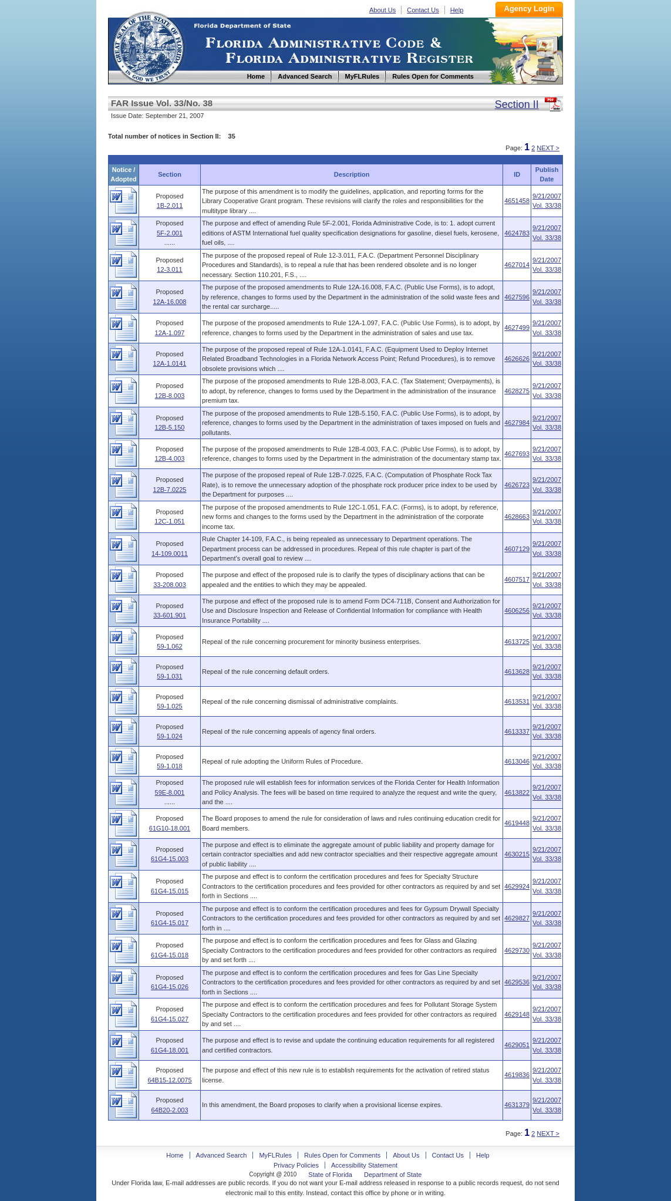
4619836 (517, 1074)
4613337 (517, 731)
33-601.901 (169, 615)
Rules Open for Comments (342, 1155)
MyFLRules (275, 1155)
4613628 (517, 671)
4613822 (517, 792)
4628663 (517, 516)
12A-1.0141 (170, 363)
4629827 (517, 918)
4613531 (517, 701)
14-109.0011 (169, 553)
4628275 (517, 390)
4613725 (517, 641)
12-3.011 (169, 269)
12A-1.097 (170, 332)
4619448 (517, 822)
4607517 (517, 579)
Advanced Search (221, 1155)
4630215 (517, 854)
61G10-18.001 (169, 828)
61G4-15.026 (169, 986)
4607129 (517, 548)
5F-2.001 (170, 233)
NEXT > (548, 147)
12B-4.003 (170, 458)
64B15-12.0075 (169, 1080)
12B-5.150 (170, 427)
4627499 (517, 327)
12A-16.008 (170, 301)
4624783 (517, 233)
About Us (382, 10)
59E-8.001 (170, 792)
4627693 (517, 453)
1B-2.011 (170, 205)
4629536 (517, 982)
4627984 (517, 422)
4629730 (517, 950)
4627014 (517, 264)
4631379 (517, 1104)
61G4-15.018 (169, 955)
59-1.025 (169, 706)
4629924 (517, 886)
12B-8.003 (170, 395)
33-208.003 (169, 584)
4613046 (517, 761)
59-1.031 (169, 676)
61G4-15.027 (169, 1019)
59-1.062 (169, 646)
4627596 (517, 297)
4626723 (517, 484)
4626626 (517, 358)
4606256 (517, 610)
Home (148, 46)
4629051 (517, 1044)
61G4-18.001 (169, 1050)
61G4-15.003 (169, 858)
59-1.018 (169, 766)
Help (457, 10)
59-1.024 (169, 736)
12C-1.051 (169, 521)
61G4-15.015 (169, 891)
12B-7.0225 (170, 489)
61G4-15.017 (169, 922)
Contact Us (423, 10)
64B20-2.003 (169, 1110)
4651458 (517, 200)
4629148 (517, 1014)
